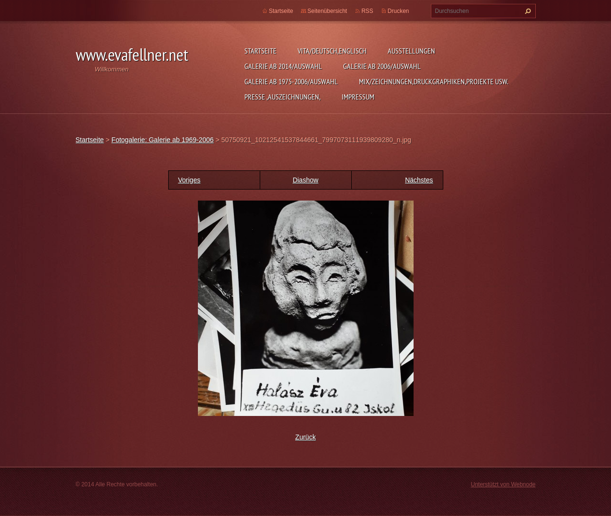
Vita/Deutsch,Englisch (332, 51)
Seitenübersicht (327, 11)
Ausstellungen (411, 51)
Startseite (260, 51)
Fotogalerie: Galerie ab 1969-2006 (163, 140)
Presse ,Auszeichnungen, (282, 96)
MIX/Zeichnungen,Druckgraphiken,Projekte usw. (433, 81)
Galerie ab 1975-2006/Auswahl (291, 81)
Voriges (189, 180)
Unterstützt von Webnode (503, 484)
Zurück (305, 437)
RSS (367, 11)
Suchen (526, 11)
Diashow (306, 180)
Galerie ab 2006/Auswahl (382, 66)
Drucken (398, 11)
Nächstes (419, 180)
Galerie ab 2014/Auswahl (283, 66)
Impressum (358, 96)
